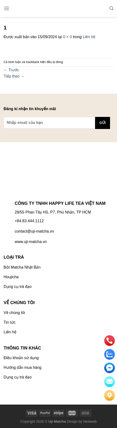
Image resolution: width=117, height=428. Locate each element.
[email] (109, 368)
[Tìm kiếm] (111, 8)
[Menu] (6, 8)
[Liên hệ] (109, 395)
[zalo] (109, 354)
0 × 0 (67, 37)
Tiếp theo (14, 76)
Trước (11, 70)
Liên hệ (89, 37)
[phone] (109, 340)
